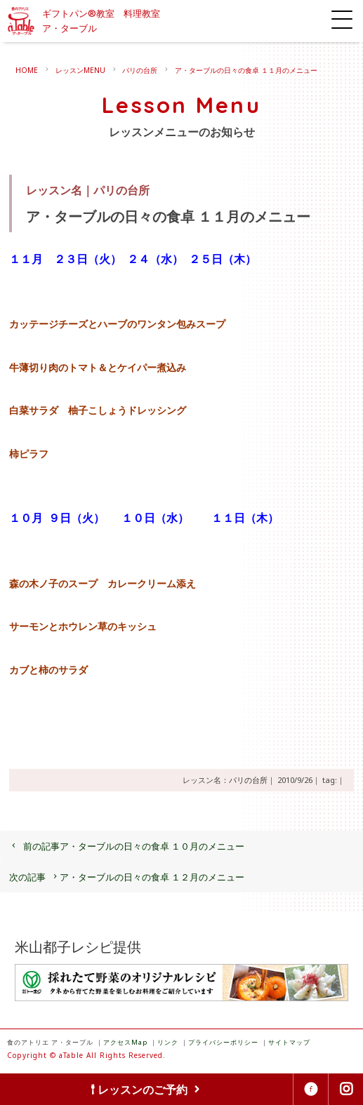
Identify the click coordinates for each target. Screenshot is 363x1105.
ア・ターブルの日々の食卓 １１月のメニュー (246, 70)
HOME (26, 70)
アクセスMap (125, 1042)
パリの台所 (139, 70)
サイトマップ (289, 1042)
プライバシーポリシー (223, 1042)
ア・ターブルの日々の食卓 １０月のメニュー (126, 846)
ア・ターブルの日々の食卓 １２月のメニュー (126, 877)
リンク (167, 1042)
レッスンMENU (80, 70)
